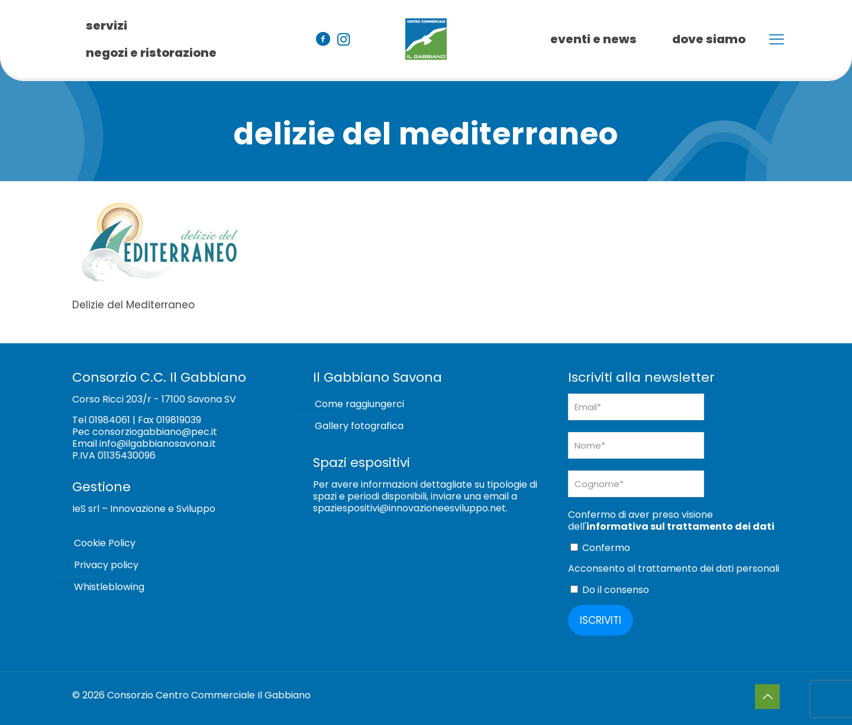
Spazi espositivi (361, 462)
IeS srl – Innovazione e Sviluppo (143, 508)
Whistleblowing (109, 587)
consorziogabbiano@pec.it (154, 432)
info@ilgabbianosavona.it (157, 443)
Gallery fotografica (359, 426)
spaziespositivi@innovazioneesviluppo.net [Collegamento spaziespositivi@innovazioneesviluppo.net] (409, 508)
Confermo (600, 548)
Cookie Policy (104, 543)
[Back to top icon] (767, 696)
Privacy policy (106, 565)
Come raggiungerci (359, 404)
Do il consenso (609, 590)
